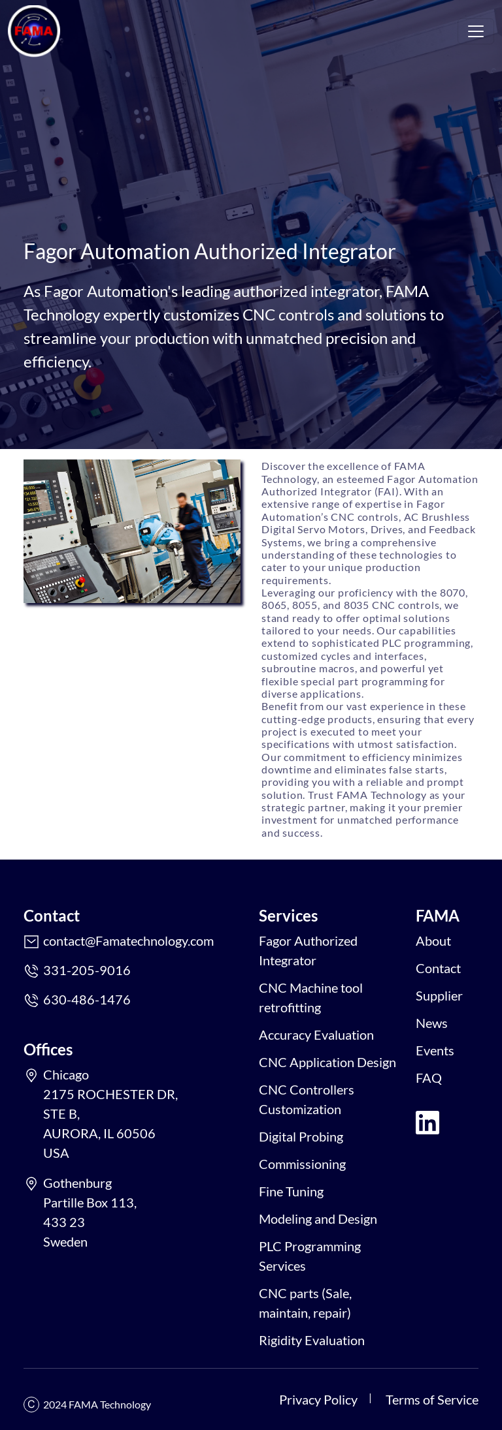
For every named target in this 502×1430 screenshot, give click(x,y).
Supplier (439, 995)
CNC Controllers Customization (306, 1099)
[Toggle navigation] (476, 31)
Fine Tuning (291, 1191)
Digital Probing (301, 1136)
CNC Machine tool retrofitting (311, 997)
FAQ (429, 1077)
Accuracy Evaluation (316, 1034)
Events (435, 1050)
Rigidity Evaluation (312, 1340)
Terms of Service (432, 1399)
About (433, 940)
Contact (438, 968)
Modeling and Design (318, 1218)
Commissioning (302, 1164)
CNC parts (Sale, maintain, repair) (305, 1302)
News (432, 1023)
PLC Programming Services (310, 1255)
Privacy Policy (318, 1399)
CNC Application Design (327, 1062)
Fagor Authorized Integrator (308, 950)
